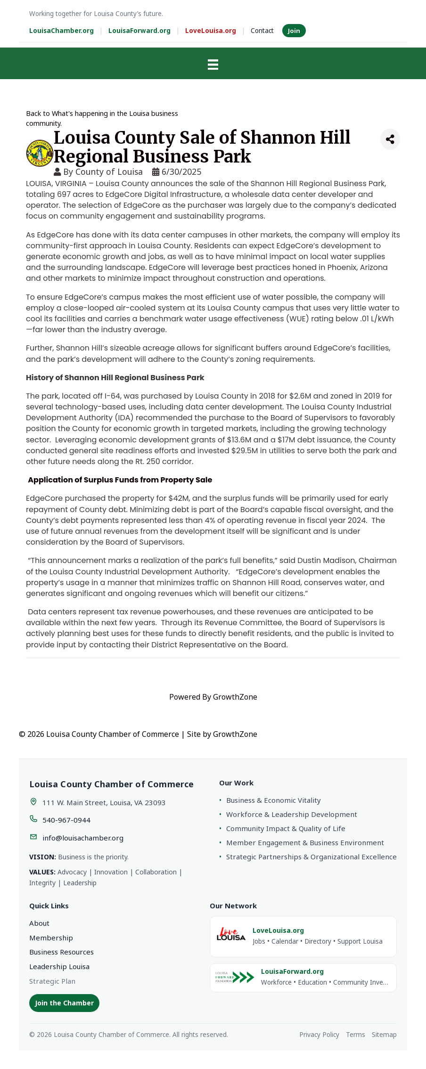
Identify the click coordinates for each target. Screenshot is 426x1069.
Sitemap (384, 1034)
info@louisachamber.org (82, 837)
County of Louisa (109, 171)
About (39, 923)
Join (294, 30)
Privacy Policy (319, 1034)
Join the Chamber (64, 1002)
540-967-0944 (66, 819)
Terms (355, 1034)
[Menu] (213, 64)
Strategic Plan (52, 981)
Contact (262, 30)
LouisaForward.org (139, 30)
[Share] (390, 139)
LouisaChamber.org (61, 30)
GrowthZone (235, 697)
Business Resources (61, 951)
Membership (51, 937)
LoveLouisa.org (210, 30)
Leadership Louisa (59, 966)
